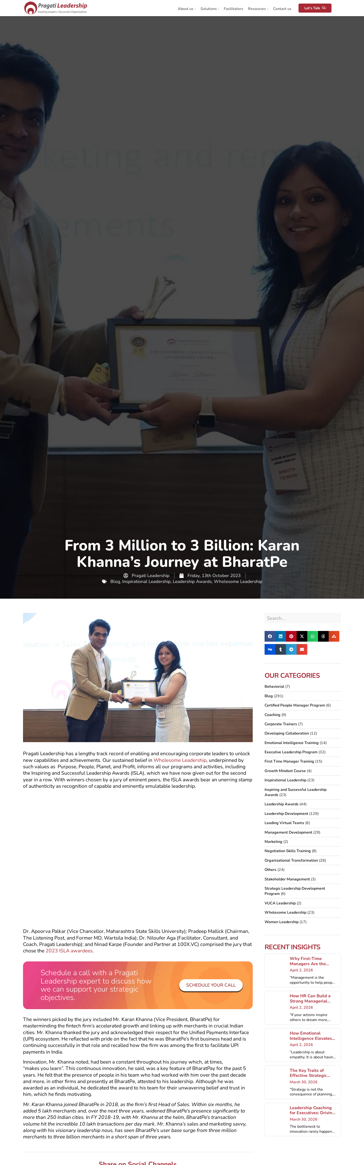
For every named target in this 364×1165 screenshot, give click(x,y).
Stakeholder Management (287, 879)
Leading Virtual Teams (284, 823)
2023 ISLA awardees (69, 950)
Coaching (272, 714)
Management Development (288, 832)
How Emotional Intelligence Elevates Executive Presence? (311, 1038)
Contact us (282, 8)
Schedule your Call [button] (211, 985)
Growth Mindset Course (285, 770)
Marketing (273, 841)
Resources (258, 8)
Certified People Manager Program (295, 705)
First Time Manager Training (289, 761)
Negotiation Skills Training (288, 851)
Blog (115, 581)
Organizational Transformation (291, 860)
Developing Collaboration (287, 733)
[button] (270, 636)
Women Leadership (282, 922)
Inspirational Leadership (146, 581)
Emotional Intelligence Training (292, 742)
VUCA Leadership (280, 903)
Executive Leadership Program (291, 752)
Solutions (210, 8)
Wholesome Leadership (238, 581)
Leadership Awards (192, 581)
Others (270, 869)
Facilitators (233, 8)
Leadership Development (286, 813)
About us (187, 8)
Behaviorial (274, 686)
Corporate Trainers (281, 724)
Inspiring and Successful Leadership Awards (296, 792)
